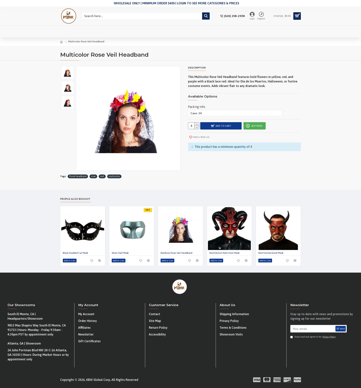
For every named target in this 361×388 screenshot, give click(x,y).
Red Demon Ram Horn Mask (224, 253)
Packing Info (196, 104)
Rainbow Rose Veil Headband (176, 253)
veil (102, 176)
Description (197, 67)
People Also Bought (75, 198)
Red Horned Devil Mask (270, 253)
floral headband (77, 176)
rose (93, 176)
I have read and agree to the (313, 336)
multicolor (114, 176)
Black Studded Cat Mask (75, 253)
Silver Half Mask (120, 253)
